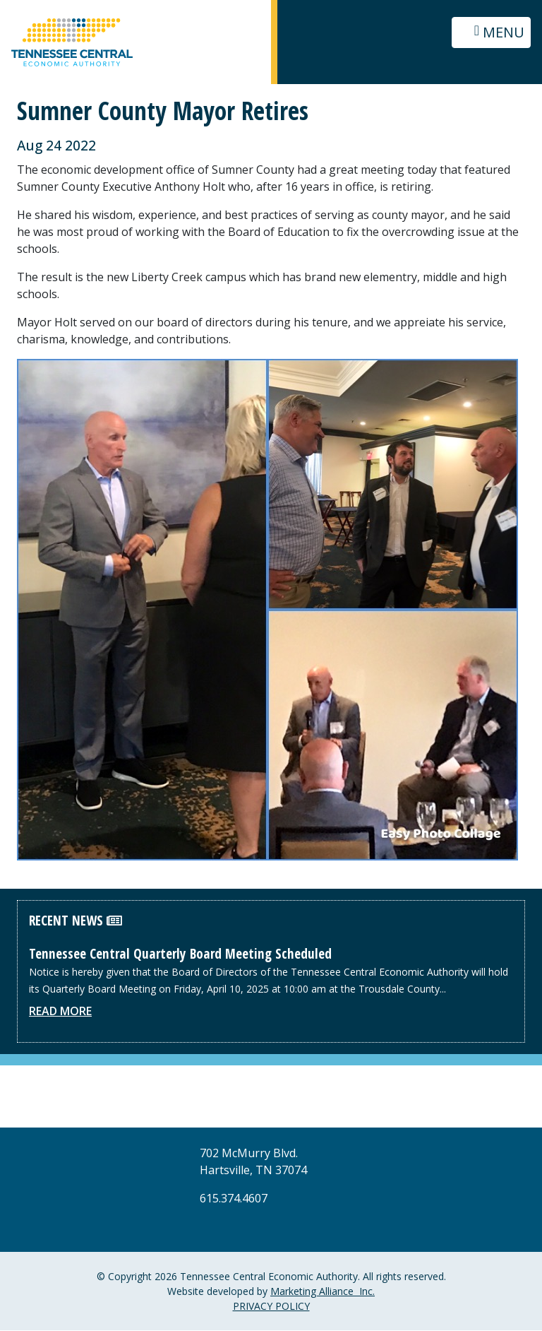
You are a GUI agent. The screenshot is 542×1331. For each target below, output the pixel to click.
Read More (60, 1011)
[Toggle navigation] (491, 32)
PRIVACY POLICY (271, 1306)
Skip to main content (0, 12)
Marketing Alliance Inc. (322, 1292)
